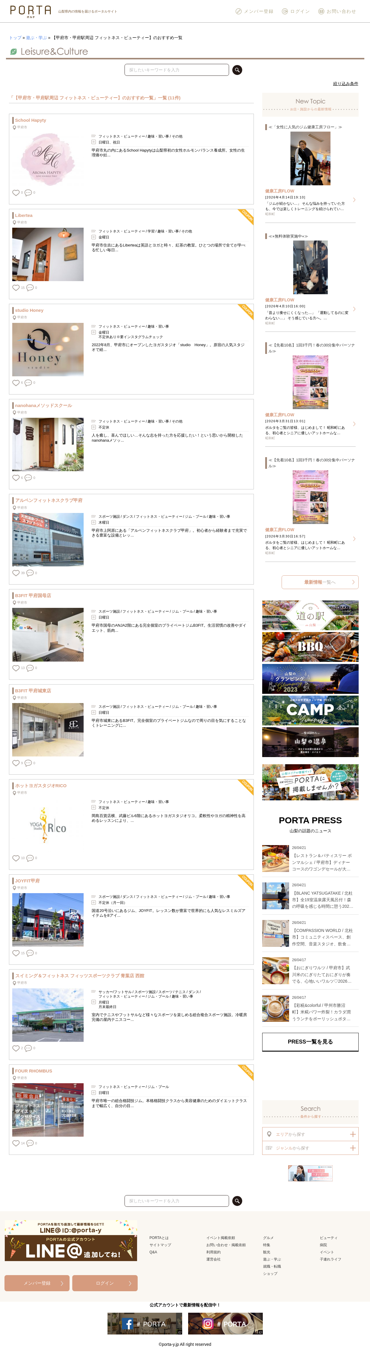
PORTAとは (159, 1238)
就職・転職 (272, 1266)
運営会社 (213, 1259)
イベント (327, 1252)
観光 (266, 1252)
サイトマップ (160, 1245)
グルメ (268, 1238)
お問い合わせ (337, 11)
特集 (266, 1245)
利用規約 (213, 1252)
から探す (285, 1134)
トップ (15, 37)
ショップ (270, 1274)
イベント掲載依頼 (220, 1238)
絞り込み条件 (345, 83)
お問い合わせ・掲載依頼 (226, 1245)
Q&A (153, 1252)
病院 (323, 1245)
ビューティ (329, 1238)
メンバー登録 (254, 11)
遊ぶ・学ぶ (36, 37)
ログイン (295, 11)
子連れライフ (330, 1259)
